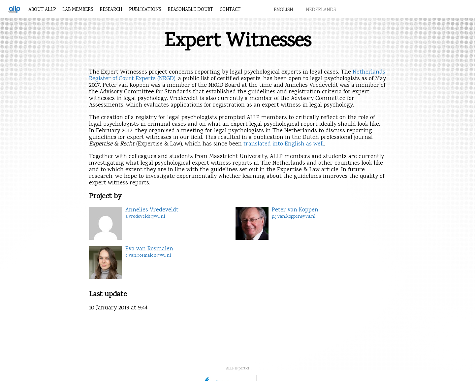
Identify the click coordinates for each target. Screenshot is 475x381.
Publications (145, 10)
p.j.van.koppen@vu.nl (293, 216)
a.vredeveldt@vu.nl (145, 216)
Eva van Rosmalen (149, 249)
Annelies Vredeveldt (151, 210)
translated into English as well (283, 144)
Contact (230, 10)
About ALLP (42, 10)
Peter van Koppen (295, 210)
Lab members (77, 10)
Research (111, 10)
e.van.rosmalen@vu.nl (148, 255)
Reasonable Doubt (190, 10)
